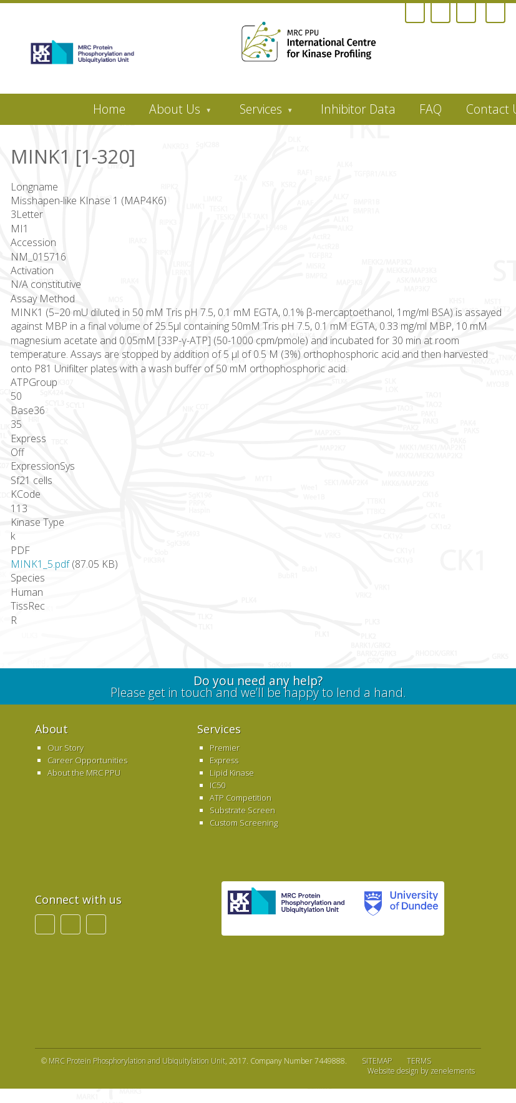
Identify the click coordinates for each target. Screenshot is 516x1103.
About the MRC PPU (83, 772)
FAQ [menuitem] (430, 109)
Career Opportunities (87, 760)
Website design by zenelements (421, 1071)
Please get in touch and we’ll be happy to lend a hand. (258, 686)
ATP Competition (240, 797)
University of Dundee (397, 908)
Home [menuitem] (109, 109)
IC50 (217, 785)
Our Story (65, 747)
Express (224, 760)
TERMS (419, 1061)
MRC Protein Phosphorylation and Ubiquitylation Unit (137, 1061)
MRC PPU (286, 908)
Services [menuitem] (260, 112)
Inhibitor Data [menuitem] (358, 109)
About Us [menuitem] (174, 112)
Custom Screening (244, 822)
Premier (225, 747)
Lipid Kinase (232, 772)
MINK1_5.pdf (40, 564)
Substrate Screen (242, 810)
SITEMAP (377, 1061)
